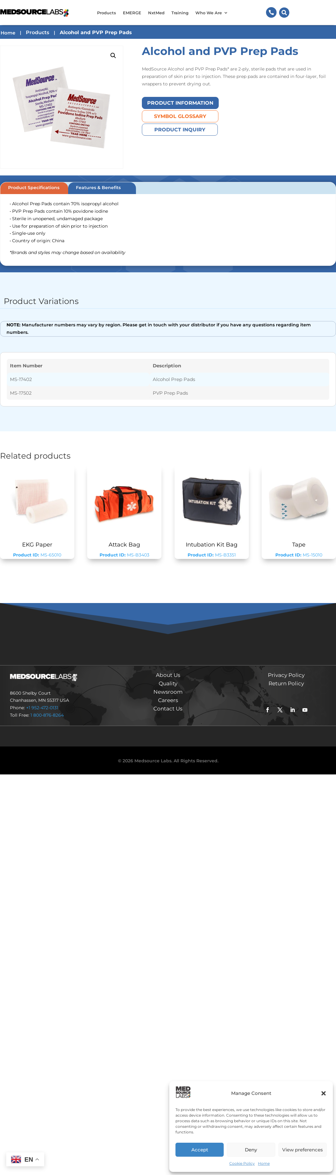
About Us (168, 675)
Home (264, 1163)
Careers (168, 700)
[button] (323, 1093)
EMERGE (132, 12)
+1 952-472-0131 (42, 707)
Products (106, 12)
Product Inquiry (179, 130)
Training (180, 12)
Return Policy (286, 683)
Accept (199, 1150)
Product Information (180, 103)
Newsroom (168, 692)
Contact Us (167, 708)
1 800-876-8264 (47, 715)
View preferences (302, 1150)
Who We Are (208, 12)
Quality (168, 683)
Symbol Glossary (180, 116)
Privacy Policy (286, 675)
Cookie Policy (242, 1163)
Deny (251, 1150)
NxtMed (156, 12)
